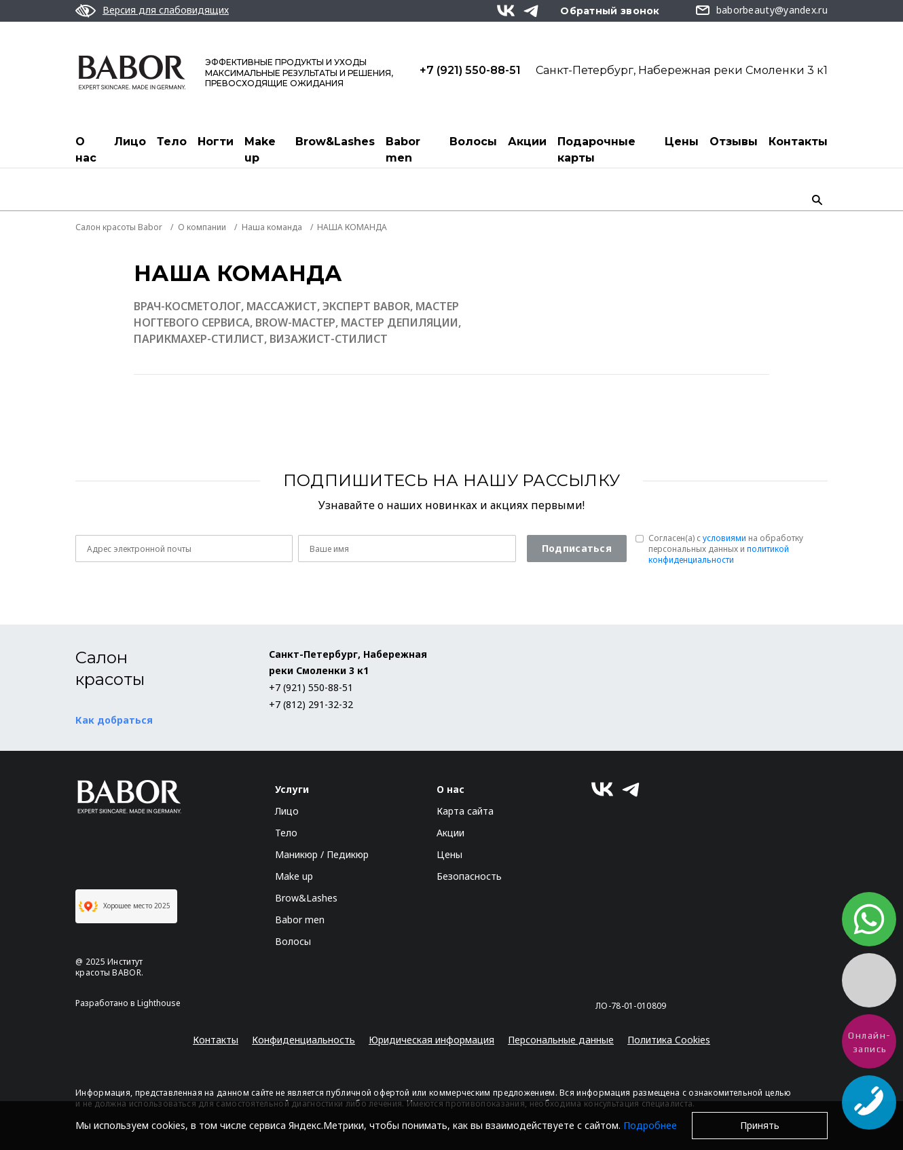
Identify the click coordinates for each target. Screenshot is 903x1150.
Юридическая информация (431, 1039)
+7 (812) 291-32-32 (311, 704)
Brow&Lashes (335, 141)
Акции (527, 141)
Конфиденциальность (303, 1039)
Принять (759, 1125)
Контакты (798, 141)
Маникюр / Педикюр (322, 854)
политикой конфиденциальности (718, 554)
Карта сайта (465, 810)
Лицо (130, 141)
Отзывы (734, 141)
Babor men (403, 149)
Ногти (216, 141)
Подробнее (650, 1125)
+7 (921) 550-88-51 (470, 70)
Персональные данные (561, 1039)
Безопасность (469, 876)
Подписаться (577, 548)
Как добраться (114, 719)
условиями (724, 538)
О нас (85, 149)
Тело (172, 141)
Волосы (473, 141)
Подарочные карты (596, 149)
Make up (260, 149)
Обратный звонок (610, 11)
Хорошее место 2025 (124, 906)
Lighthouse (159, 1003)
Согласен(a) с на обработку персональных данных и (725, 549)
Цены (682, 141)
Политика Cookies (668, 1039)
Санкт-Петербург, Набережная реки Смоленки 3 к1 (682, 70)
